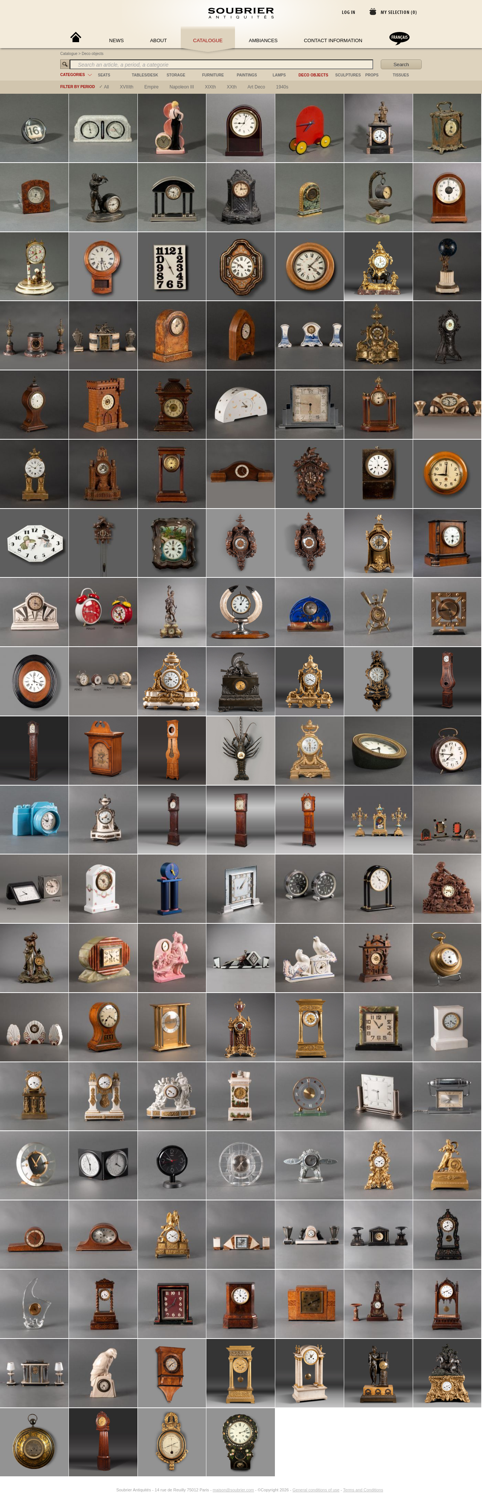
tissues (401, 75)
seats (104, 75)
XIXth (210, 87)
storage (176, 75)
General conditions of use (316, 1490)
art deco (256, 87)
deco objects (313, 75)
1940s (282, 87)
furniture (213, 75)
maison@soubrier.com (233, 1490)
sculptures (348, 75)
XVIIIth (126, 87)
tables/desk (145, 75)
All (106, 87)
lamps (279, 75)
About (158, 40)
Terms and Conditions (363, 1490)
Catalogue (208, 40)
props (371, 75)
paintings (247, 75)
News (116, 40)
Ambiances (263, 40)
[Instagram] (111, 1490)
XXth (231, 87)
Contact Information (333, 40)
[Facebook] (103, 1490)
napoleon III (181, 87)
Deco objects (93, 54)
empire (151, 87)
